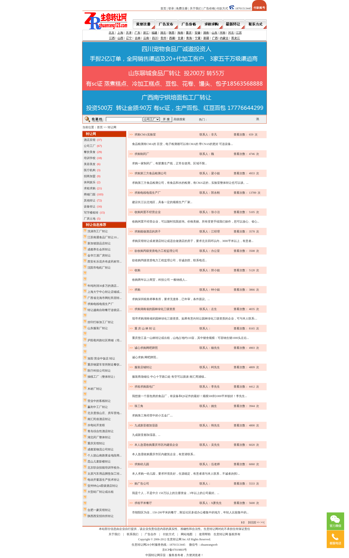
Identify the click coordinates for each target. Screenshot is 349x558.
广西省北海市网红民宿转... (104, 298)
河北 (231, 32)
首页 (163, 8)
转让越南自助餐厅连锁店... (104, 310)
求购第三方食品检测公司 (151, 173)
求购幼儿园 (142, 464)
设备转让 (89, 206)
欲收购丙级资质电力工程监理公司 (156, 251)
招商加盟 (89, 176)
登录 (171, 8)
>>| (262, 522)
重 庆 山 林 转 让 (145, 328)
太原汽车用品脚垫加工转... (104, 473)
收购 (137, 270)
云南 (146, 38)
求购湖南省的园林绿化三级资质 (155, 309)
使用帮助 (205, 534)
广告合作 (150, 534)
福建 (154, 32)
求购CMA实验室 (145, 134)
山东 (214, 32)
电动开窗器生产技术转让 (103, 479)
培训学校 (89, 158)
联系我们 (132, 534)
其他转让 (89, 200)
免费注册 (182, 8)
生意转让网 (221, 534)
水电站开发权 (96, 425)
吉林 (138, 38)
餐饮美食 (89, 152)
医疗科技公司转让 (99, 370)
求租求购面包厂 (145, 386)
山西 (120, 38)
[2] (254, 522)
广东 (137, 32)
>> (258, 522)
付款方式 (222, 8)
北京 (111, 32)
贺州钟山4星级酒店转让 (102, 485)
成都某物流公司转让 (100, 449)
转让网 (112, 127)
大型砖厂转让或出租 (100, 492)
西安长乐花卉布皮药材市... (104, 261)
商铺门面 (89, 194)
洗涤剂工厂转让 (97, 231)
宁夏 (198, 38)
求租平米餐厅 (143, 503)
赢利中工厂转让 (97, 407)
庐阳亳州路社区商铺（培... (104, 340)
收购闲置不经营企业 (148, 212)
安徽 (197, 32)
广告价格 (209, 8)
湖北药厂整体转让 (99, 437)
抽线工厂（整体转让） (102, 376)
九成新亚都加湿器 (146, 425)
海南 (180, 32)
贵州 (163, 38)
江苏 (239, 32)
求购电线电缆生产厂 (100, 304)
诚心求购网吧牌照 (146, 348)
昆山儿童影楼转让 (99, 461)
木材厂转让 (94, 389)
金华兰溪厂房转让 (99, 255)
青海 (189, 38)
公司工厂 (89, 146)
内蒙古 (224, 38)
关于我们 (195, 8)
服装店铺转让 (143, 367)
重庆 (189, 32)
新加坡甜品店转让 (99, 243)
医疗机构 (89, 170)
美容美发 (89, 164)
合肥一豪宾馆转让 (99, 510)
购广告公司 (142, 483)
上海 (120, 32)
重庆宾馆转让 (96, 443)
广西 (215, 38)
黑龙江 (235, 38)
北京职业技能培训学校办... (104, 467)
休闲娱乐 (89, 182)
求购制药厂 (142, 154)
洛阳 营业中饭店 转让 (101, 358)
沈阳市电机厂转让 (99, 267)
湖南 (206, 32)
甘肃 (180, 38)
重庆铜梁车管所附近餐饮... (104, 364)
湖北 (163, 32)
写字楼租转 (91, 212)
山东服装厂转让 (97, 328)
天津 (129, 32)
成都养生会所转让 (99, 249)
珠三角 (139, 406)
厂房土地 (89, 218)
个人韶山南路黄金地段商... (104, 455)
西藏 (172, 38)
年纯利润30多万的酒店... (103, 285)
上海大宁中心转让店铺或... (104, 292)
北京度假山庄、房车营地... (104, 413)
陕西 (171, 32)
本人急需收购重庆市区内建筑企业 (156, 444)
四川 (155, 38)
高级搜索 (179, 119)
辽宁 (129, 38)
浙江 (146, 32)
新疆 (206, 38)
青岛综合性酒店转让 (100, 431)
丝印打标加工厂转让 (100, 322)
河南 (222, 32)
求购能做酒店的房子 (148, 231)
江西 (112, 38)
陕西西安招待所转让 (100, 516)
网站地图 (186, 534)
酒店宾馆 (89, 140)
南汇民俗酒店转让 (99, 419)
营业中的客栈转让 (99, 401)
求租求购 (89, 188)
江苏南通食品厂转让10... (103, 237)
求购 (137, 289)
